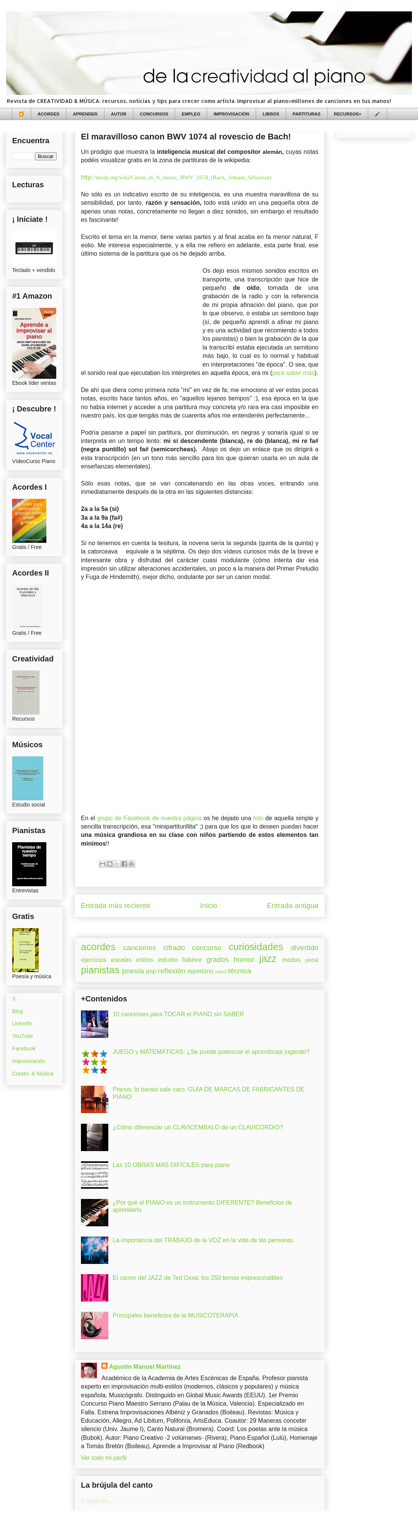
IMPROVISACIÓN (231, 114)
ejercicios (93, 960)
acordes (98, 946)
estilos (144, 960)
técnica (239, 971)
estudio (168, 960)
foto (259, 818)
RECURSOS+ (347, 114)
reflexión (171, 971)
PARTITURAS (306, 114)
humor (244, 959)
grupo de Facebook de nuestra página (149, 818)
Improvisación (28, 1061)
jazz (268, 958)
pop (151, 971)
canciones (139, 948)
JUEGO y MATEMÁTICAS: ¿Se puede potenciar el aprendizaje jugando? (210, 1052)
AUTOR (119, 114)
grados (217, 959)
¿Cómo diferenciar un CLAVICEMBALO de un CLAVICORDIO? (197, 1127)
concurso (207, 948)
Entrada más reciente (115, 905)
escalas (121, 960)
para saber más (293, 373)
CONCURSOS (154, 114)
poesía (133, 971)
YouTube (22, 1036)
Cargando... (97, 1501)
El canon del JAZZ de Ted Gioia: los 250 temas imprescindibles (197, 1278)
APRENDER (85, 114)
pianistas (100, 970)
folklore (192, 960)
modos (291, 960)
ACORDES (49, 114)
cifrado (174, 948)
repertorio (200, 971)
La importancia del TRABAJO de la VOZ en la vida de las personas (202, 1240)
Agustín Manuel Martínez (144, 1366)
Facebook (23, 1048)
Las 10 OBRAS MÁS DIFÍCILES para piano (171, 1165)
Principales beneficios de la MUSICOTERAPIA (175, 1315)
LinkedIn (22, 1023)
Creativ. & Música (33, 1074)
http (176, 177)
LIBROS (271, 114)
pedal (311, 960)
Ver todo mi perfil (104, 1458)
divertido (304, 948)
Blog (17, 1011)
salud (221, 971)
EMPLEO (191, 114)
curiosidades (256, 946)
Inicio (208, 905)
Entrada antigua (292, 905)
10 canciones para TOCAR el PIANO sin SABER (178, 1014)
